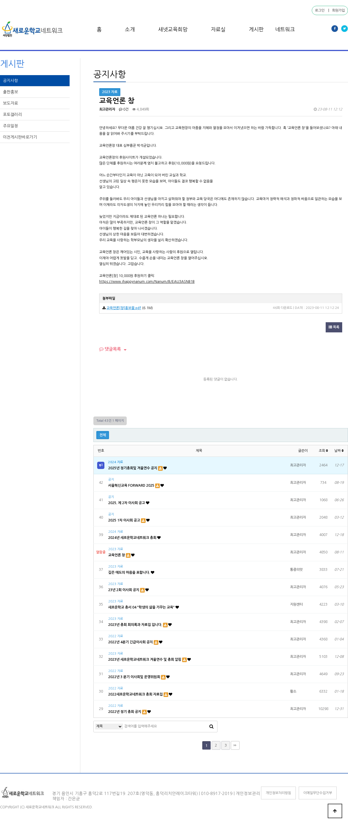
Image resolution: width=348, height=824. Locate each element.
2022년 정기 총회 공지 (125, 711)
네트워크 (285, 29)
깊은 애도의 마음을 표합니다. (129, 572)
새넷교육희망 (173, 29)
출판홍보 (11, 92)
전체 (102, 435)
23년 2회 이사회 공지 (124, 590)
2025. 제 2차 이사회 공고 (127, 503)
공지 (111, 479)
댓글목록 (110, 349)
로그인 (320, 10)
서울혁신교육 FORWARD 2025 (131, 485)
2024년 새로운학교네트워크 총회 (132, 537)
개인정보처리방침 (278, 793)
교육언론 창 (117, 555)
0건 (123, 109)
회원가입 (338, 10)
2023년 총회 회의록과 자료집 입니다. (135, 624)
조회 (323, 450)
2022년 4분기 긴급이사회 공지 (131, 642)
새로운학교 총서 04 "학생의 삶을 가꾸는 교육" (141, 607)
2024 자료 (115, 462)
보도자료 (11, 103)
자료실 (218, 29)
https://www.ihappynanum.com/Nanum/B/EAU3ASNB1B (147, 281)
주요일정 (11, 126)
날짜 (339, 450)
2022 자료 (115, 636)
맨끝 (235, 745)
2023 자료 (115, 549)
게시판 (256, 29)
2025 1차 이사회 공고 (124, 520)
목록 (334, 327)
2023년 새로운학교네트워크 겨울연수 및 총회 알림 (145, 659)
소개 (130, 29)
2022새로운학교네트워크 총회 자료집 (136, 694)
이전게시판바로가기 (20, 137)
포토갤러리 (13, 115)
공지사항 (11, 81)
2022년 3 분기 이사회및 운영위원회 (134, 677)
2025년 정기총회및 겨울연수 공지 (133, 468)
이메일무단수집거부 (317, 793)
